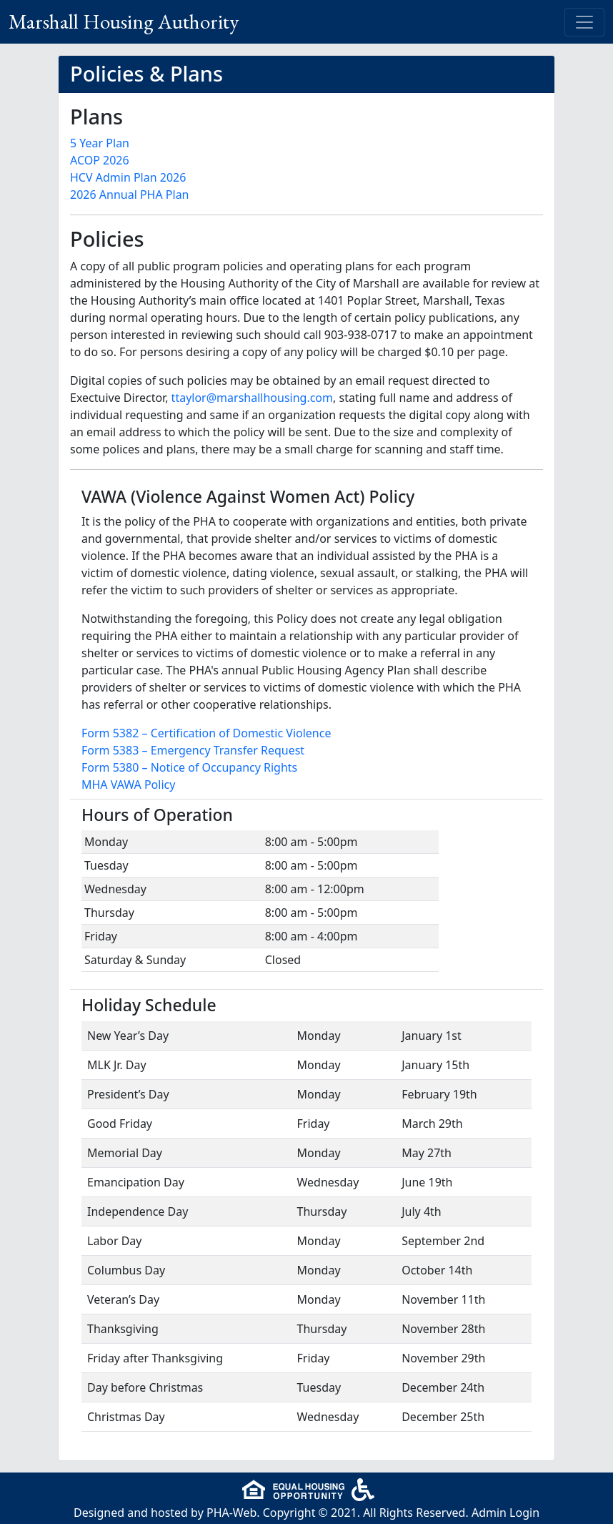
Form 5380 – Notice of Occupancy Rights (189, 767)
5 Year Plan (99, 143)
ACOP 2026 (99, 160)
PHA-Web (231, 1512)
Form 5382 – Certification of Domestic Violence (206, 733)
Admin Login (505, 1512)
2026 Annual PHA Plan (129, 194)
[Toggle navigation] (584, 22)
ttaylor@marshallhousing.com (252, 397)
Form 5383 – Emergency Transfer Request (192, 750)
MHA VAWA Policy (128, 784)
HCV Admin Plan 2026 (128, 177)
